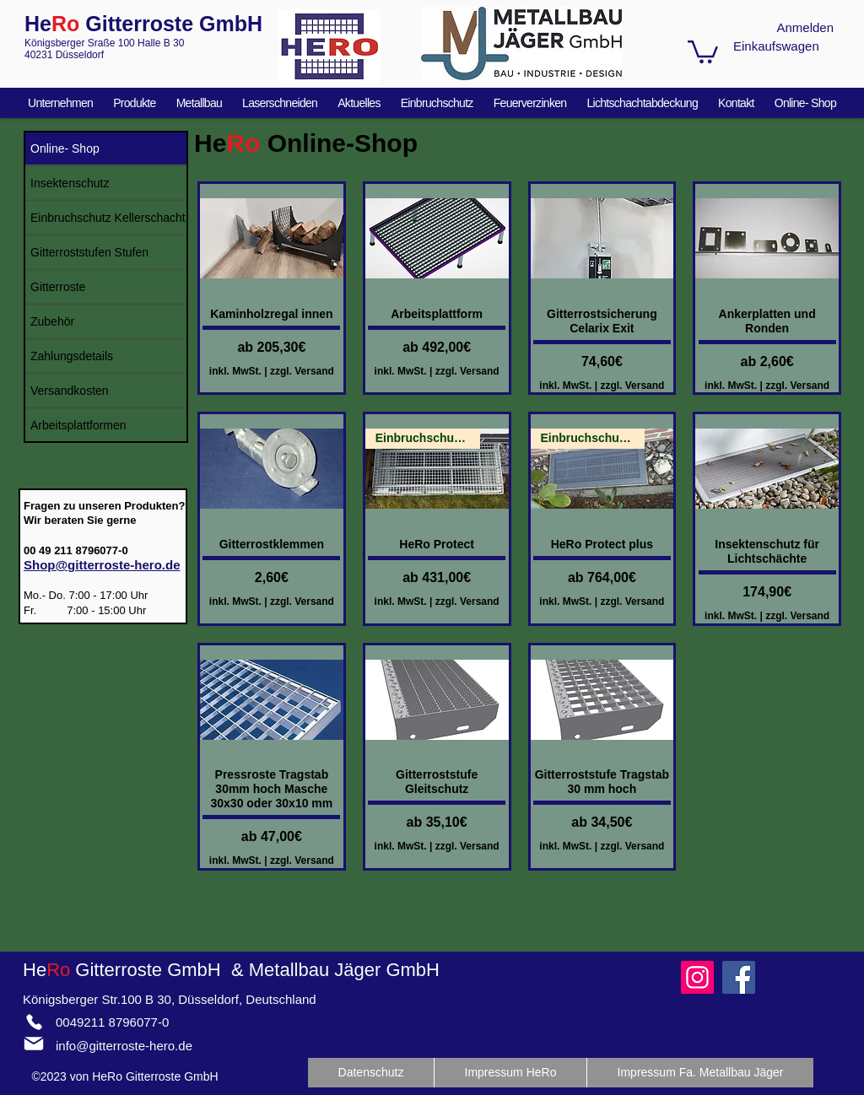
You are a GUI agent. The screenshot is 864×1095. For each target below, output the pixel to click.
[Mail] (34, 1044)
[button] (703, 50)
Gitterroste (57, 287)
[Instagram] (697, 977)
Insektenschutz (69, 183)
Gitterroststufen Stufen (89, 252)
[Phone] (34, 1022)
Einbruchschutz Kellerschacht (108, 217)
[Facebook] (738, 977)
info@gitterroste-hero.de (124, 1045)
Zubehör (52, 321)
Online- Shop (65, 148)
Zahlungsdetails (71, 356)
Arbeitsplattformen (78, 425)
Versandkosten (69, 390)
